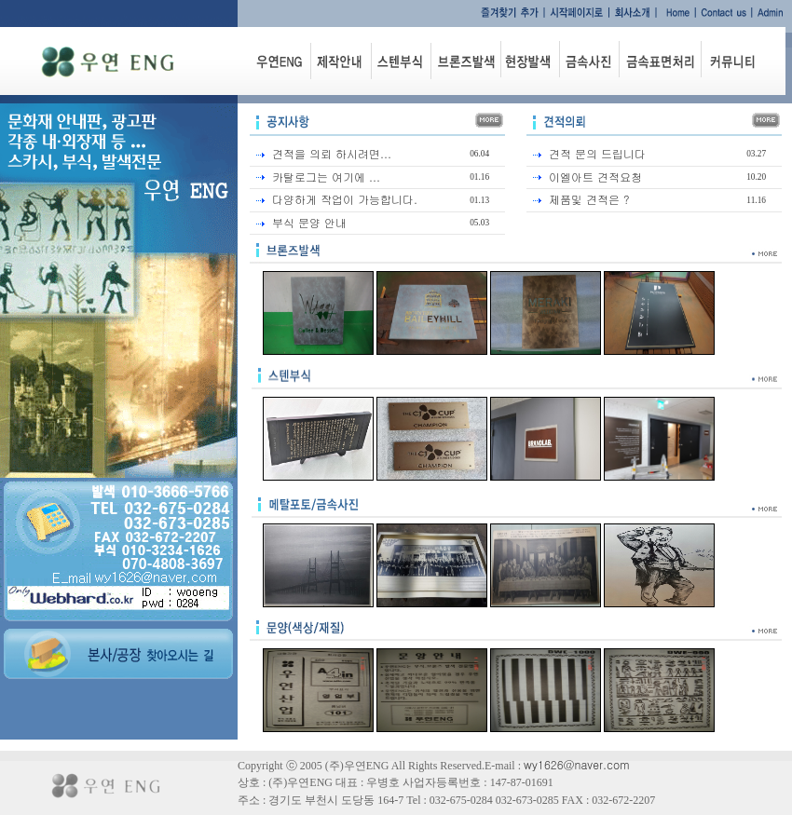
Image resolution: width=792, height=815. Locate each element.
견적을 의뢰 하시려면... (331, 153)
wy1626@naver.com (577, 764)
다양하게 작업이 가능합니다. (344, 199)
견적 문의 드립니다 (597, 153)
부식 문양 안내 (309, 222)
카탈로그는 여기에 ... (326, 176)
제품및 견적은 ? (589, 199)
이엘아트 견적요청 (595, 176)
